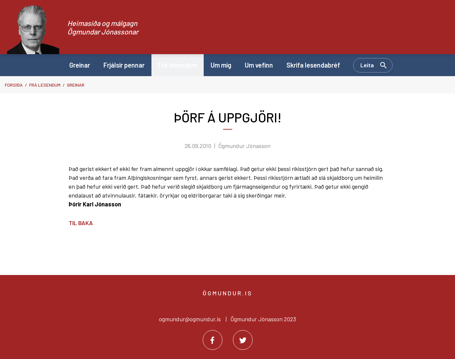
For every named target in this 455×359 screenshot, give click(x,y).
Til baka (81, 222)
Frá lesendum (44, 85)
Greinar (75, 85)
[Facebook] (212, 340)
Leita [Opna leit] (367, 65)
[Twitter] (243, 340)
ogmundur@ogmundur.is (190, 319)
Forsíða (14, 85)
